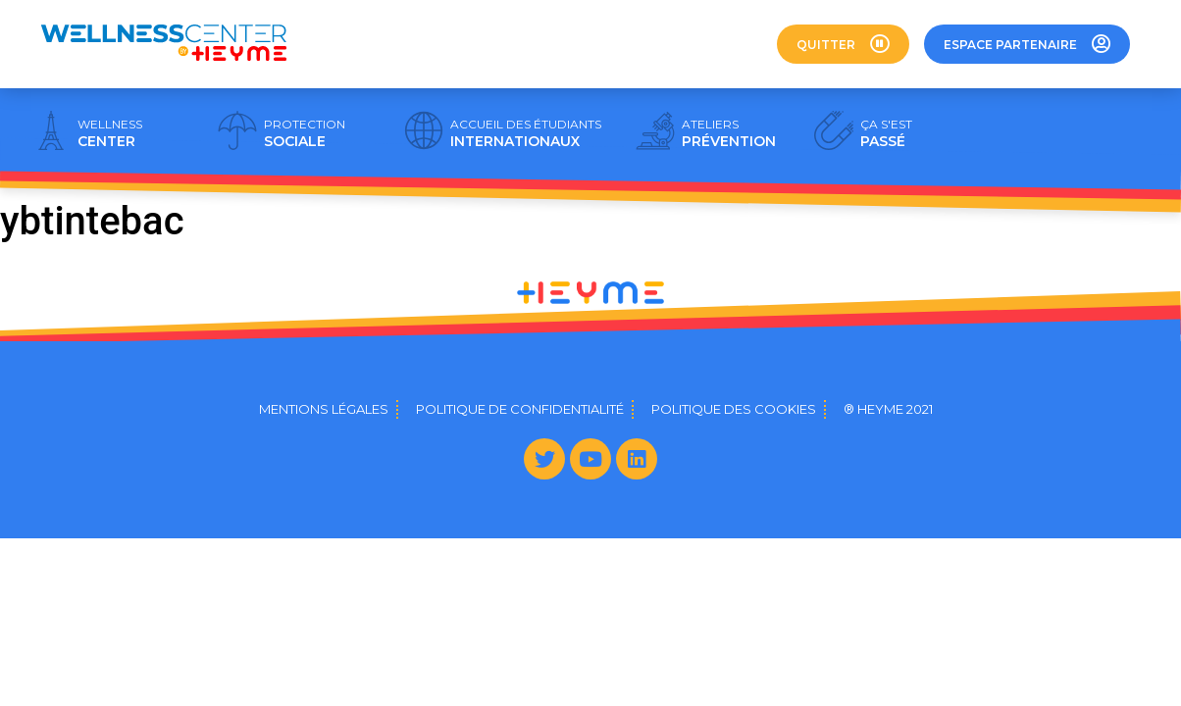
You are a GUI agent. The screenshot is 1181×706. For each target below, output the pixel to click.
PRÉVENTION (729, 133)
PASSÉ (886, 133)
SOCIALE (304, 133)
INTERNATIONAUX (525, 133)
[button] (843, 44)
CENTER (109, 133)
